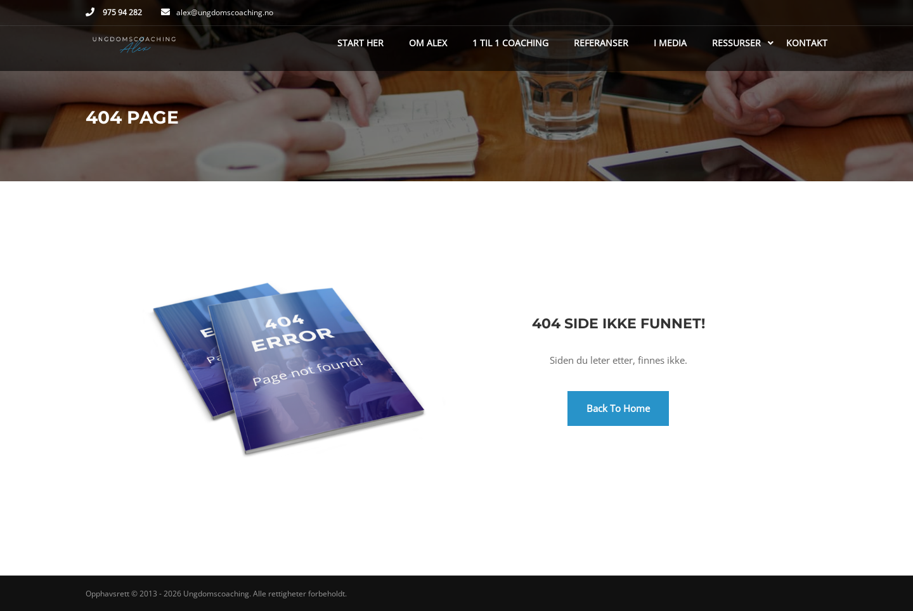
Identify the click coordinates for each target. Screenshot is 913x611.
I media (670, 43)
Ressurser (736, 43)
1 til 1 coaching (510, 43)
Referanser (601, 43)
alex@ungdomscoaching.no (224, 12)
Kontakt (806, 43)
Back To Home (618, 408)
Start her (360, 43)
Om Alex (428, 43)
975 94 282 (121, 12)
